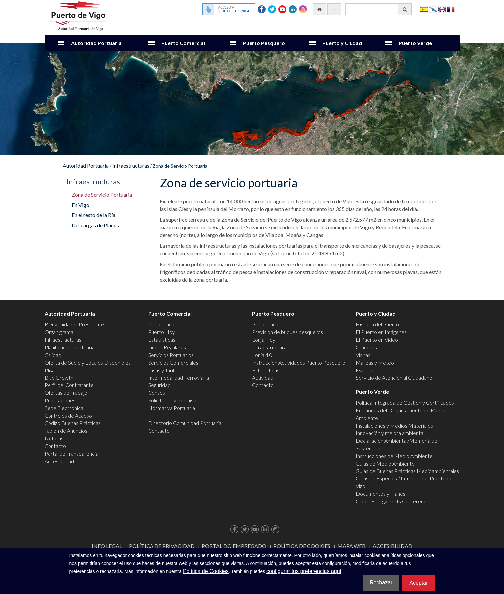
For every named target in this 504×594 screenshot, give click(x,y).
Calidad (53, 355)
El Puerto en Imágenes (381, 332)
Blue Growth (59, 377)
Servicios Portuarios (171, 355)
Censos (156, 392)
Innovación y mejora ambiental (390, 433)
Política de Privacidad (162, 546)
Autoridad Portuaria (96, 43)
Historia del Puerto (377, 324)
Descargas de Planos (95, 225)
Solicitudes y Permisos (173, 400)
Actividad (262, 377)
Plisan (51, 370)
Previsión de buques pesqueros (287, 332)
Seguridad (159, 385)
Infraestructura (269, 347)
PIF (152, 415)
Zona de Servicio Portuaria (102, 194)
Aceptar (418, 583)
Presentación (163, 324)
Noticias (54, 438)
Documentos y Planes (380, 493)
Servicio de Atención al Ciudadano (394, 377)
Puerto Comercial (183, 43)
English (442, 9)
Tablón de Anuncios (66, 430)
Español (424, 9)
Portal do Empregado (234, 546)
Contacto (55, 446)
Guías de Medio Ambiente (385, 463)
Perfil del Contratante (69, 385)
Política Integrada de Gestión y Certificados (405, 402)
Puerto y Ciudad (342, 43)
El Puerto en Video (377, 339)
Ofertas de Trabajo (66, 392)
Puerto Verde (415, 43)
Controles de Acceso (68, 415)
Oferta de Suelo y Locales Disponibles (88, 362)
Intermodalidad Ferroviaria (178, 377)
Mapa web (351, 546)
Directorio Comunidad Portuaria (184, 423)
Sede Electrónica (64, 408)
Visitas (363, 355)
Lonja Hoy (263, 339)
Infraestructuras (130, 165)
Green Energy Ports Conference (392, 501)
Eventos (365, 370)
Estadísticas (161, 339)
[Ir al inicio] (319, 9)
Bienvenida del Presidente (74, 324)
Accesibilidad (59, 461)
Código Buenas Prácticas (73, 423)
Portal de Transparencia (71, 453)
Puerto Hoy (161, 332)
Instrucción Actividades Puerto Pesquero (298, 362)
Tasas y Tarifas (164, 370)
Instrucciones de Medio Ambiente (394, 456)
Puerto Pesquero (264, 43)
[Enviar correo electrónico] (334, 9)
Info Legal (107, 546)
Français (451, 9)
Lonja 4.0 (262, 355)
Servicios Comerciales (173, 362)
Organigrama (59, 332)
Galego (433, 9)
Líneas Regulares (167, 347)
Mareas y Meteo (375, 362)
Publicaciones (60, 400)
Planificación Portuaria (70, 347)
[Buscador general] (378, 9)
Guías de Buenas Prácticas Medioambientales (407, 471)
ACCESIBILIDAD (392, 546)
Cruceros (366, 347)
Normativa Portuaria (171, 408)
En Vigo (80, 205)
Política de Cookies (301, 546)
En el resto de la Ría (93, 215)
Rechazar (381, 582)
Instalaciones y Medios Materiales (394, 425)
